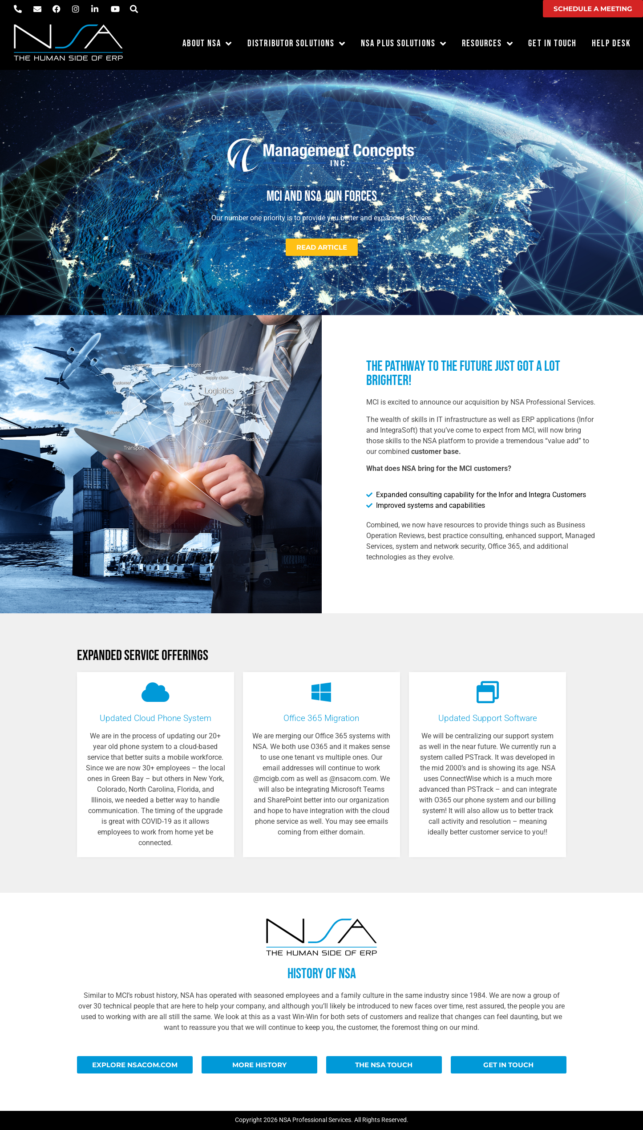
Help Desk (611, 43)
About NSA (207, 44)
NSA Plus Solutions (404, 44)
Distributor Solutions (296, 44)
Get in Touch (552, 43)
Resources (488, 44)
